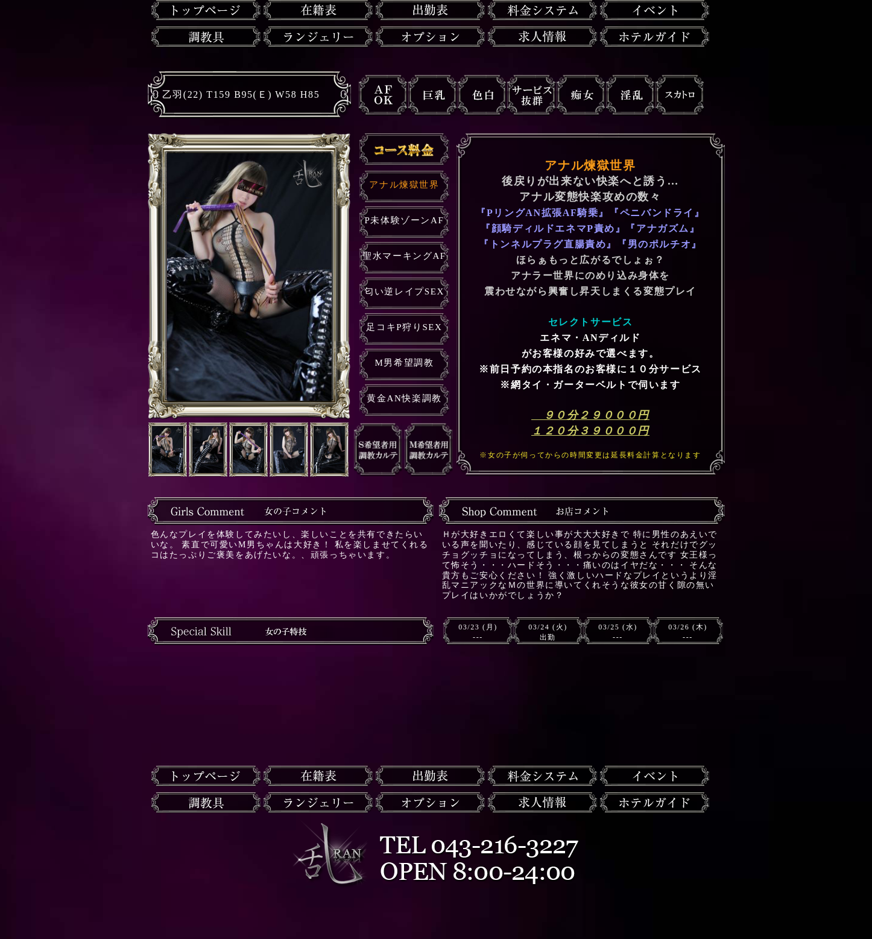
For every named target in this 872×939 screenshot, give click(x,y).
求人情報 (542, 37)
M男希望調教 (404, 363)
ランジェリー (318, 37)
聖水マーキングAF (404, 256)
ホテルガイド (654, 37)
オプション (430, 37)
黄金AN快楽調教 (404, 398)
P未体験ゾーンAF (404, 220)
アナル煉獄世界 (404, 184)
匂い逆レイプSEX (404, 291)
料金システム (542, 10)
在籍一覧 (318, 10)
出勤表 (430, 10)
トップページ (206, 10)
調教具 (206, 37)
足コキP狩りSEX (404, 327)
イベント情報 (654, 10)
